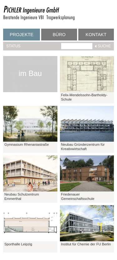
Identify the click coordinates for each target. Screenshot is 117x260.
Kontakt (95, 34)
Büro (59, 34)
